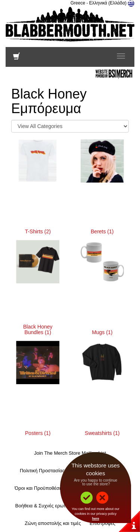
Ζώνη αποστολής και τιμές (53, 523)
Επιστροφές (102, 523)
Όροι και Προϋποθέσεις (40, 488)
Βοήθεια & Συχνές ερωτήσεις (46, 505)
